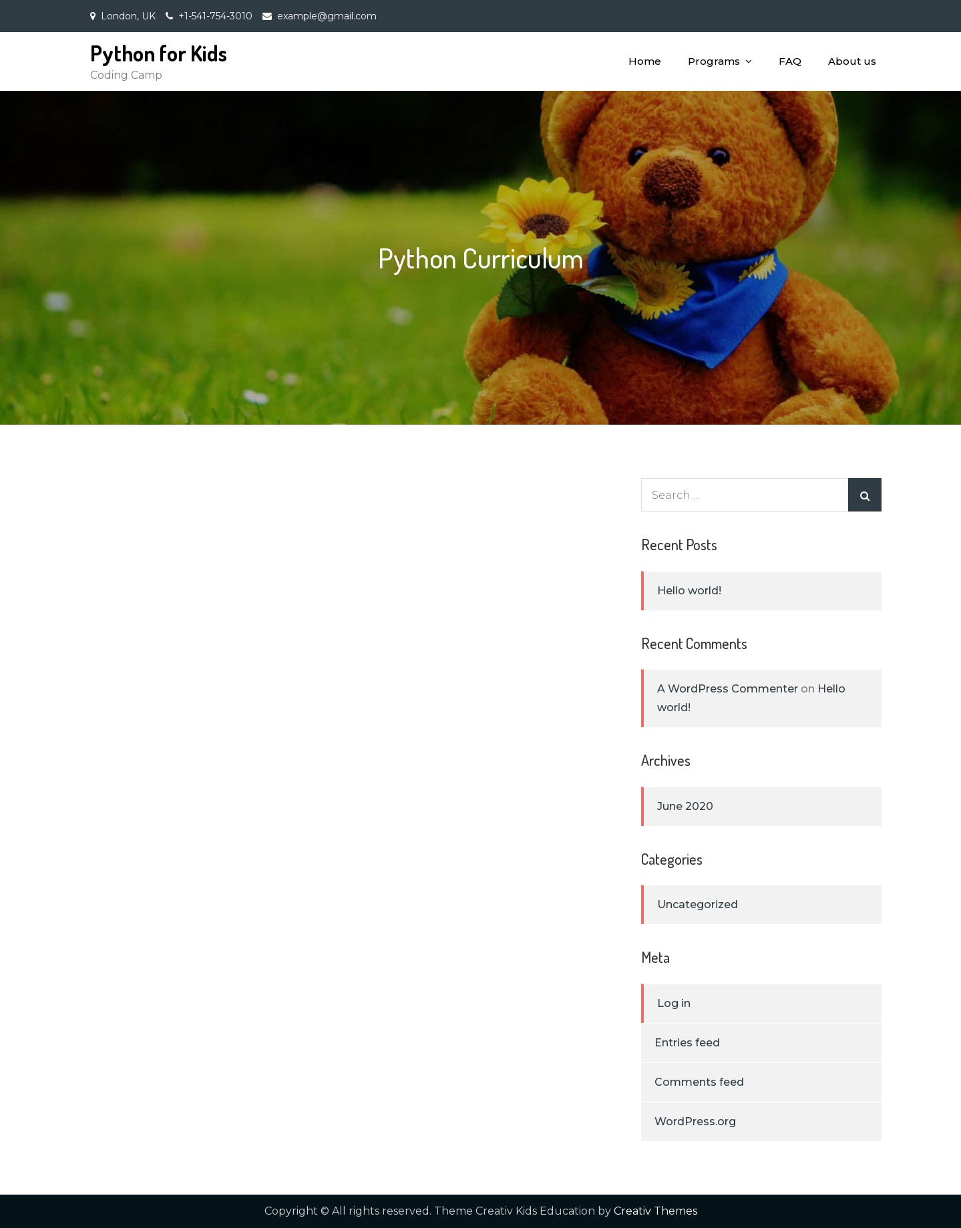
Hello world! (689, 590)
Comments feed (699, 1082)
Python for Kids (158, 53)
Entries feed (687, 1042)
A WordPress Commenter (727, 688)
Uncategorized (697, 904)
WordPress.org (695, 1121)
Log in (674, 1003)
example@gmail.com (327, 16)
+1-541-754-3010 (215, 16)
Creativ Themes (655, 1211)
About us (852, 61)
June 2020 (685, 806)
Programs (714, 61)
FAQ (790, 61)
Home (644, 61)
